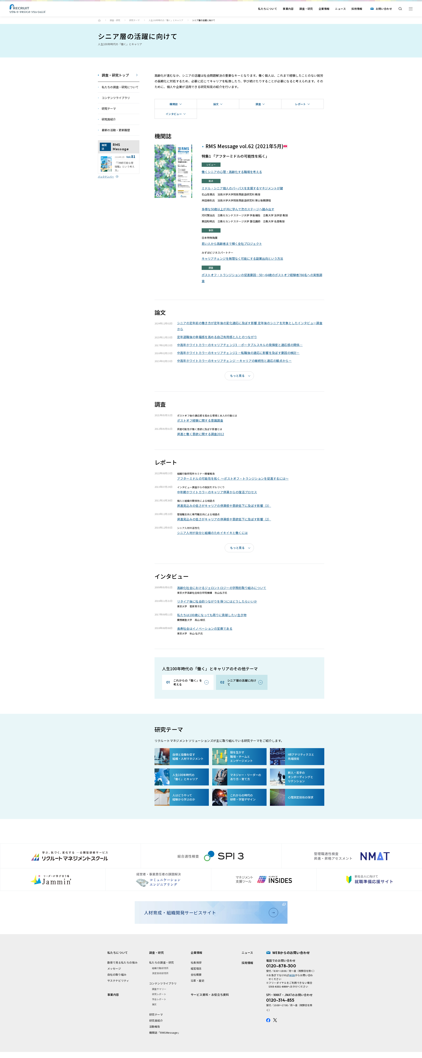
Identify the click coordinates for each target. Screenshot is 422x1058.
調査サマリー (159, 989)
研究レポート (159, 994)
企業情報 (324, 9)
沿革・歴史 (197, 980)
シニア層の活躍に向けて (241, 682)
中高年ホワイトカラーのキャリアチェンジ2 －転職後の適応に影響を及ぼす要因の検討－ (238, 352)
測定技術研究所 (160, 973)
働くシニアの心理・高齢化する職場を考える (232, 171)
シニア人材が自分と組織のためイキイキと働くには (212, 532)
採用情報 (356, 9)
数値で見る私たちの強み (122, 962)
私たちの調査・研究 (161, 962)
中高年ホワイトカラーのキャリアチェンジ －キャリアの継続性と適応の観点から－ (234, 360)
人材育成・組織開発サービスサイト (209, 912)
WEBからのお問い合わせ (291, 952)
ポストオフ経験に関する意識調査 (200, 420)
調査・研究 (306, 9)
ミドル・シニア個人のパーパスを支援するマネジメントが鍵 (242, 188)
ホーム (99, 20)
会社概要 (196, 974)
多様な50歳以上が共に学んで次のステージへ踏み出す (238, 209)
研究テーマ (134, 20)
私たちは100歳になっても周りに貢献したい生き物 (212, 615)
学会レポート (159, 999)
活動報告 (154, 1026)
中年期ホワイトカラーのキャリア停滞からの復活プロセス (217, 492)
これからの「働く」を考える (187, 682)
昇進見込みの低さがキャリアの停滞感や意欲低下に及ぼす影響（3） (224, 505)
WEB (292, 975)
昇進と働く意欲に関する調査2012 (200, 434)
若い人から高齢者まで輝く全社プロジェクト (232, 243)
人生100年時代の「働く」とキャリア (166, 20)
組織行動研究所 (160, 968)
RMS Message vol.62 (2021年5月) (244, 145)
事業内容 (288, 9)
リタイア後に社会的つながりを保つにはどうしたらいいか (217, 601)
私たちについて (267, 9)
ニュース (340, 9)
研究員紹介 (156, 1020)
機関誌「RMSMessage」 (165, 1032)
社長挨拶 (196, 962)
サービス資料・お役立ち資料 (210, 995)
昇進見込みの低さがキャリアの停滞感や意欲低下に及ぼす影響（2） (224, 519)
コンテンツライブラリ (163, 983)
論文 (154, 1004)
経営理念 (196, 968)
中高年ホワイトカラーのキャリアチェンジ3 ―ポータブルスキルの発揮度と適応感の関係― (240, 344)
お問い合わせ (384, 9)
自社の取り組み (117, 974)
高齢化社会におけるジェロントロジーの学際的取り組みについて (221, 587)
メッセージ (114, 968)
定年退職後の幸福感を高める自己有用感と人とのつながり (217, 337)
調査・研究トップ (115, 75)
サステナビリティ (118, 980)
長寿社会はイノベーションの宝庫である (204, 628)
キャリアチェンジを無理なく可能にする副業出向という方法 (242, 258)
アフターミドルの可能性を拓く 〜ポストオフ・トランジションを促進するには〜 (233, 478)
